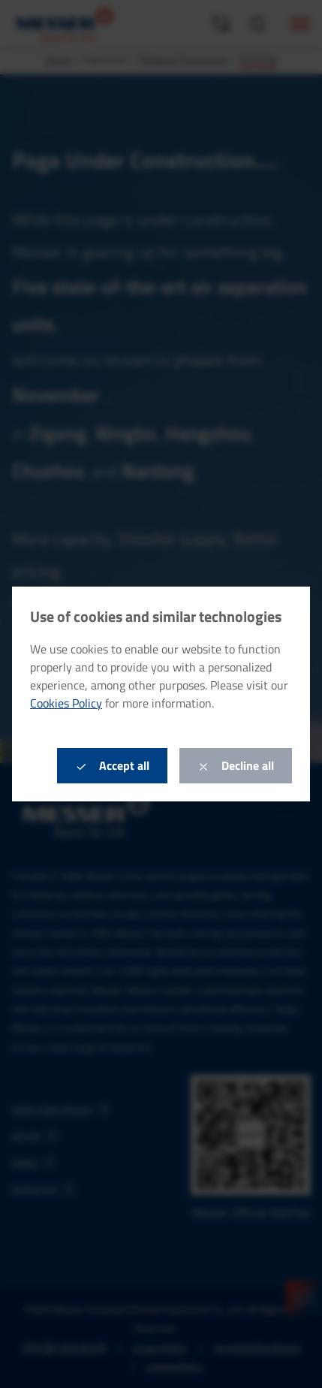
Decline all (235, 765)
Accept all (112, 765)
